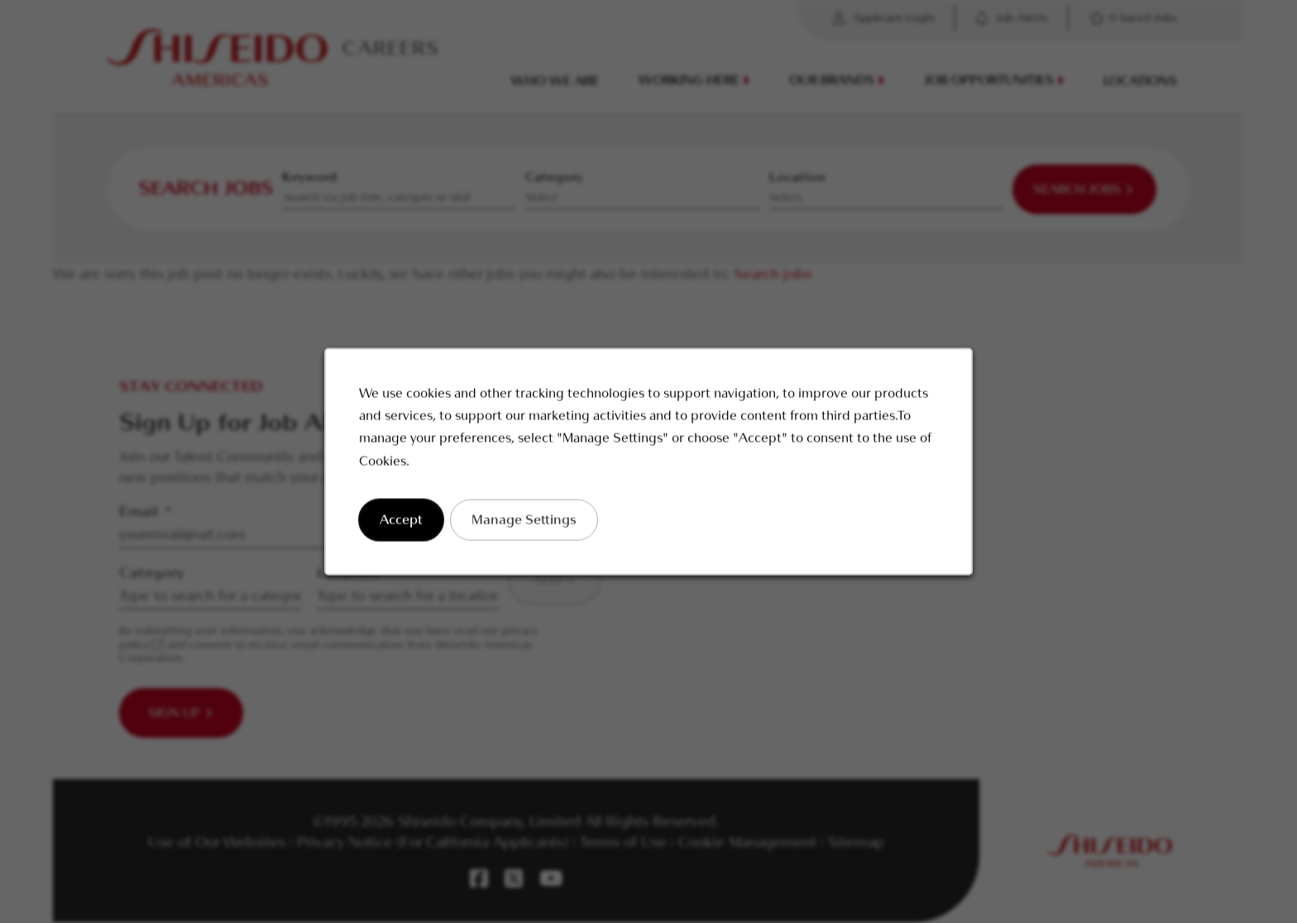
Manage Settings (529, 526)
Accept (412, 526)
